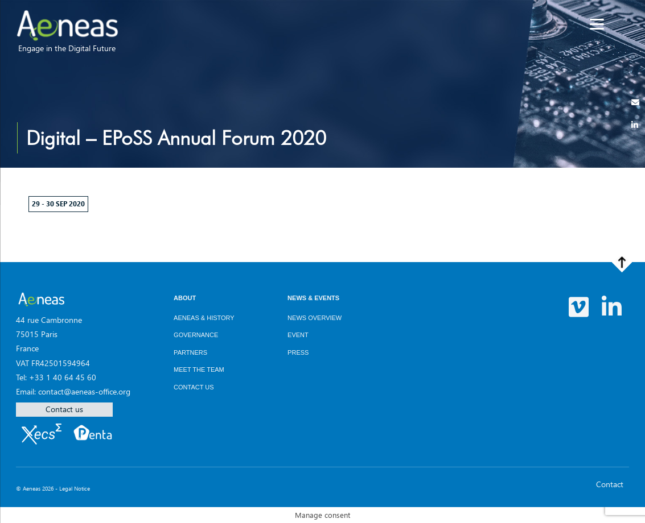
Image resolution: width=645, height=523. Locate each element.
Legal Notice (74, 488)
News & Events (313, 297)
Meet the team (199, 369)
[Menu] (597, 24)
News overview (314, 317)
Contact (609, 484)
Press (298, 352)
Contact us (64, 409)
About (185, 297)
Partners (190, 352)
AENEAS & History (204, 317)
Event (298, 334)
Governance (196, 334)
